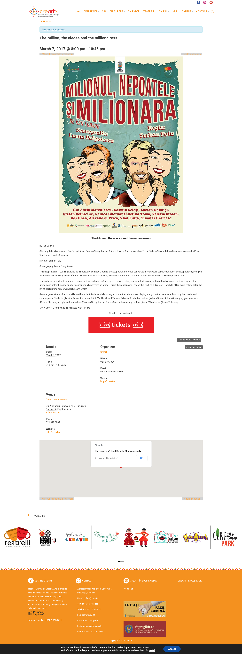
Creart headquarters (56, 399)
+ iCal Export (193, 347)
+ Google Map (53, 412)
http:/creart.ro (53, 432)
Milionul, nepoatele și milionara (56, 54)
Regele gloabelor (192, 54)
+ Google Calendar (189, 340)
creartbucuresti (94, 626)
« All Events (45, 21)
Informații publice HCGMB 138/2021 (45, 620)
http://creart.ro (108, 381)
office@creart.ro (91, 598)
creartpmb (93, 620)
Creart (103, 352)
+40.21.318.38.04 (93, 609)
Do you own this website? (106, 458)
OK (141, 458)
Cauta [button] (212, 11)
